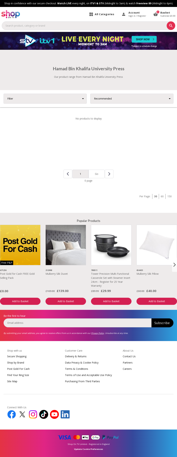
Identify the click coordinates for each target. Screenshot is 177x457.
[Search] (171, 25)
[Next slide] (174, 265)
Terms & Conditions (76, 368)
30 (155, 196)
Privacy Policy (97, 333)
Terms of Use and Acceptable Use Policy (88, 375)
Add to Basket (20, 301)
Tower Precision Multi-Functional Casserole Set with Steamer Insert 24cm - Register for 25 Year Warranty (110, 279)
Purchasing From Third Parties (82, 381)
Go (96, 174)
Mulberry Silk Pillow (147, 273)
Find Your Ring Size (18, 375)
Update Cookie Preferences (88, 449)
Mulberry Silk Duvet (56, 273)
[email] (77, 322)
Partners (128, 362)
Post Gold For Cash (18, 368)
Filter (10, 98)
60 (162, 196)
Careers (127, 368)
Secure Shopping (16, 356)
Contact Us (129, 356)
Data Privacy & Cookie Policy (81, 362)
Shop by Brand (15, 362)
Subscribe (162, 323)
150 (169, 196)
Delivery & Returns (76, 356)
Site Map (12, 381)
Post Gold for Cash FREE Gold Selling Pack (17, 275)
